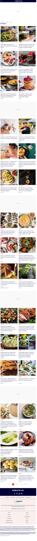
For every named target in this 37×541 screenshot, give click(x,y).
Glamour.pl (9, 514)
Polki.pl (27, 514)
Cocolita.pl (9, 516)
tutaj (8, 535)
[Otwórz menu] (1, 1)
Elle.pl (9, 512)
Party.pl (27, 512)
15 (21, 484)
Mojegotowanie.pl (9, 520)
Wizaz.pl (27, 520)
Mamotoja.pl (9, 518)
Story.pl (27, 522)
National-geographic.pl (9, 522)
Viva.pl (27, 518)
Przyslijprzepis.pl (27, 516)
